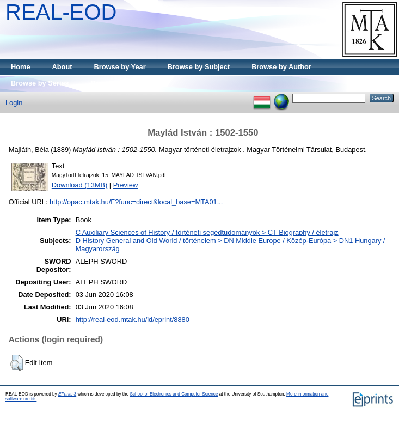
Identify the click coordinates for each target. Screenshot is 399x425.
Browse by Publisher (125, 83)
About (62, 67)
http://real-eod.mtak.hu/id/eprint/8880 (132, 319)
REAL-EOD (61, 12)
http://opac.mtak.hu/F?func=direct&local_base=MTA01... (136, 202)
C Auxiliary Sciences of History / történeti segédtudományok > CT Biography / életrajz (207, 232)
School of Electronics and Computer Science (174, 394)
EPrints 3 (67, 394)
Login (13, 103)
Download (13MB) (79, 185)
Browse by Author (281, 67)
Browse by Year (120, 67)
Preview (125, 185)
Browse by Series (40, 83)
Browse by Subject (199, 67)
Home (20, 67)
